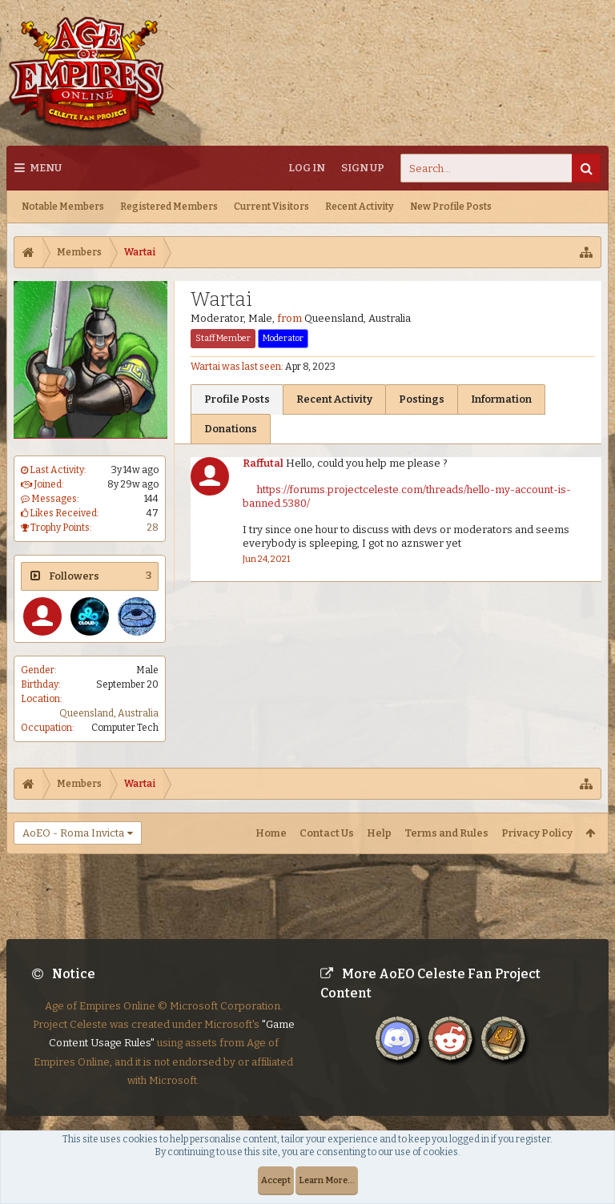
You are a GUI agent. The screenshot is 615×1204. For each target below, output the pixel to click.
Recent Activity (359, 206)
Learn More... (327, 1180)
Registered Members (169, 206)
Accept (276, 1180)
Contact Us (326, 833)
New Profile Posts (451, 206)
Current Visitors (271, 206)
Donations (230, 429)
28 (153, 527)
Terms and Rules (446, 833)
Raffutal (263, 463)
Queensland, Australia (109, 713)
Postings (421, 399)
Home (271, 833)
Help (379, 833)
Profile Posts (237, 399)
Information (501, 399)
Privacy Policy (537, 833)
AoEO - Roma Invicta (73, 833)
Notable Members (63, 206)
